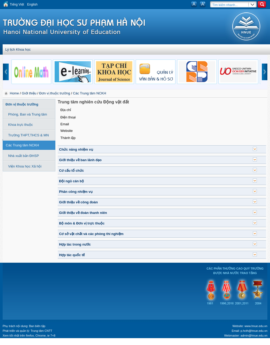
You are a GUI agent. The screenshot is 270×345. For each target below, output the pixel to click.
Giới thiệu (29, 93)
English (32, 4)
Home (15, 93)
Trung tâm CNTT (41, 330)
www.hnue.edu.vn (255, 326)
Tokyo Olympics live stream (19, 343)
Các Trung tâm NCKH (89, 93)
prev (6, 72)
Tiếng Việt (17, 4)
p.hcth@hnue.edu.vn (253, 330)
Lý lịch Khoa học (18, 49)
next (265, 72)
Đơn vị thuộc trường (54, 93)
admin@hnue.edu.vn (253, 335)
